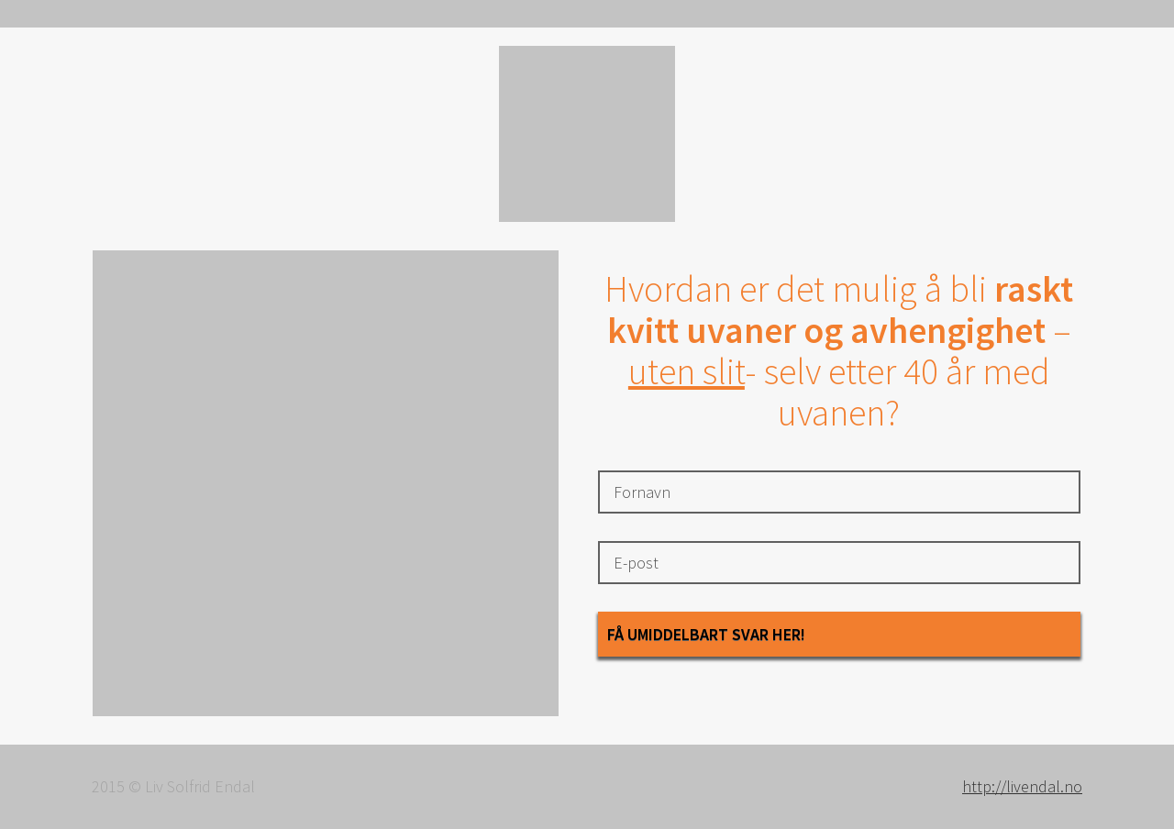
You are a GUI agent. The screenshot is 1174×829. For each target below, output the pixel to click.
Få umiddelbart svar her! (706, 634)
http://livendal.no (1022, 786)
